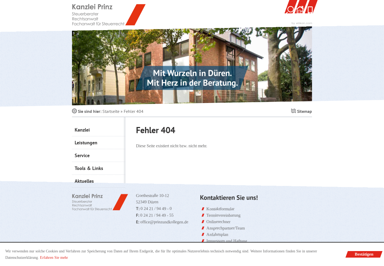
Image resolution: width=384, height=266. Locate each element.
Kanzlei (82, 130)
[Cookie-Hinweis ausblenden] (364, 254)
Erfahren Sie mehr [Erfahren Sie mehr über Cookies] (54, 257)
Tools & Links (89, 168)
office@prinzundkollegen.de (164, 221)
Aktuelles (84, 181)
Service (82, 155)
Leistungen (86, 143)
